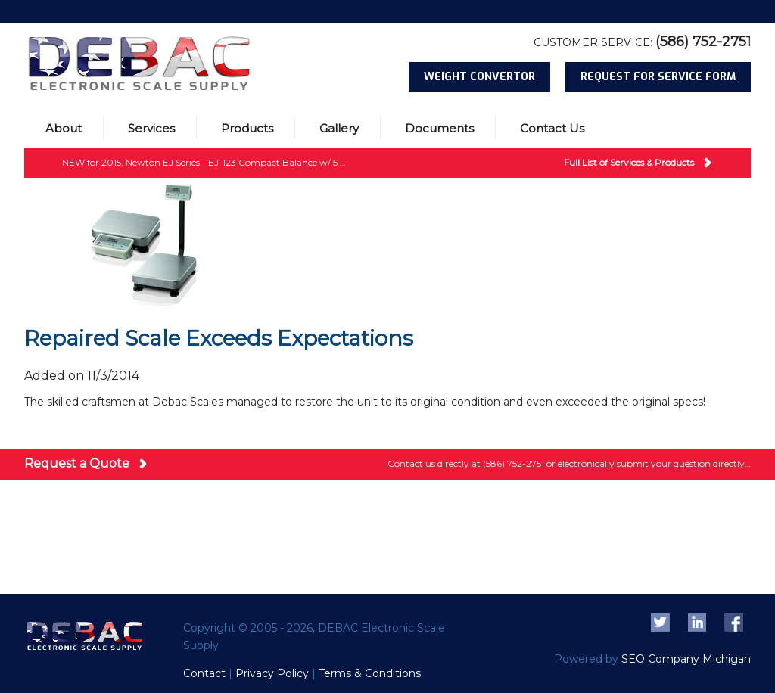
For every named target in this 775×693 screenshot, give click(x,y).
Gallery (339, 128)
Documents (439, 128)
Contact (204, 673)
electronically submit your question (634, 463)
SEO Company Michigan (686, 659)
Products (247, 128)
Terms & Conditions (370, 673)
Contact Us (552, 128)
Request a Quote (76, 463)
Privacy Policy (272, 673)
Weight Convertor (479, 77)
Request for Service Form (658, 77)
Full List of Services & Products (629, 162)
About (63, 128)
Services (151, 128)
